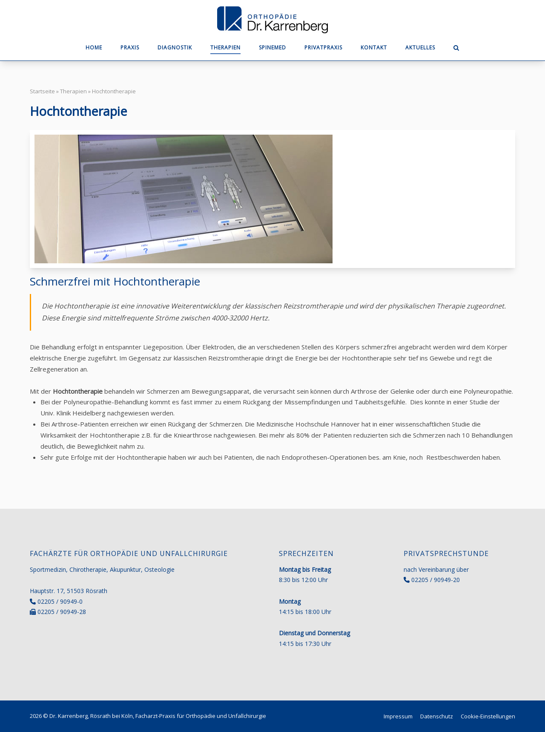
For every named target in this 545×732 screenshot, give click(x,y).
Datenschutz (436, 716)
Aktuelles (420, 47)
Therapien (225, 47)
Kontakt (374, 47)
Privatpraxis (323, 47)
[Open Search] (456, 48)
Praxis (129, 47)
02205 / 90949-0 (60, 601)
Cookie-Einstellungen (488, 716)
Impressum (398, 716)
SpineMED (272, 47)
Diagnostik (175, 47)
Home (94, 47)
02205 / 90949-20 (435, 580)
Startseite (42, 91)
